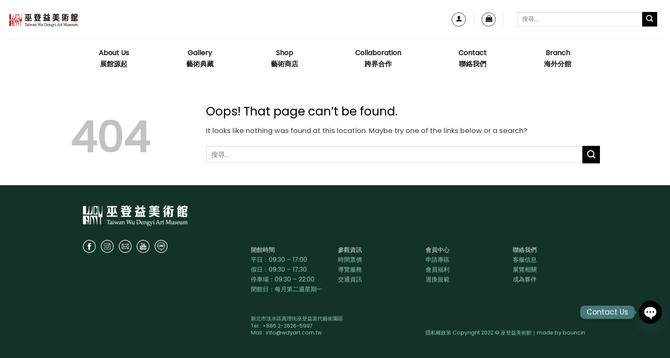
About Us (114, 59)
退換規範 (438, 279)
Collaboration (378, 59)
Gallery (200, 59)
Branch (557, 59)
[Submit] (649, 19)
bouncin (574, 332)
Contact (472, 59)
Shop (284, 59)
